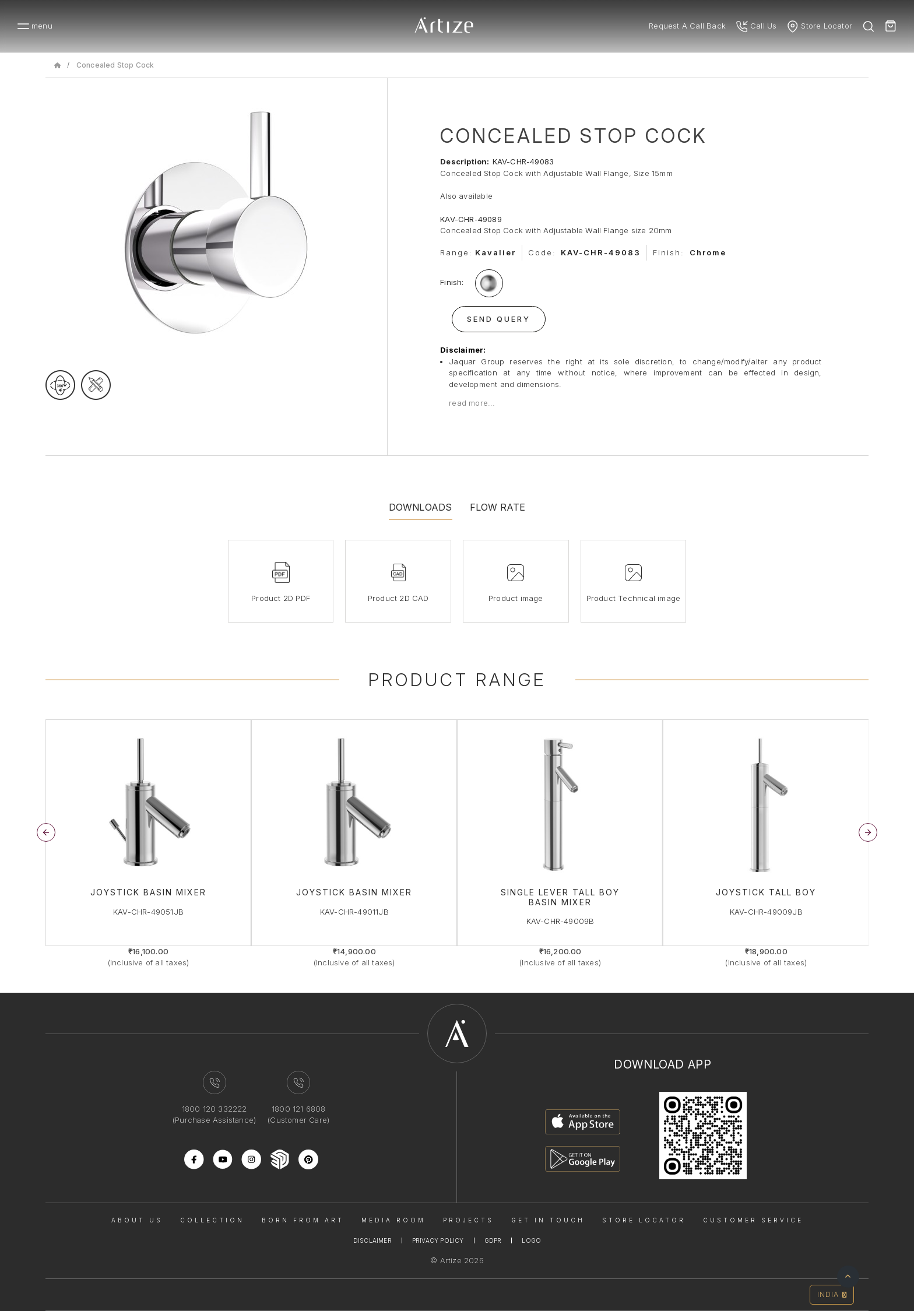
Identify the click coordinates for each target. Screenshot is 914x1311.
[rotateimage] (60, 385)
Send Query (498, 319)
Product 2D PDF (280, 598)
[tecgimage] (96, 385)
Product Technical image (633, 598)
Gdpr (493, 1240)
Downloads (420, 507)
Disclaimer (372, 1240)
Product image (515, 598)
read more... (472, 402)
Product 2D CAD (398, 598)
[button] (868, 832)
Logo (531, 1240)
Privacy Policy (438, 1240)
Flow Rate (498, 507)
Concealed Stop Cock (115, 65)
